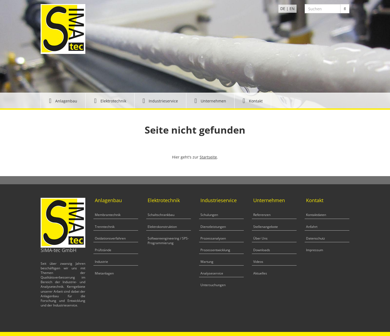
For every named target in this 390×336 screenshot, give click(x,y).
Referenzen (262, 214)
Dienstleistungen (213, 226)
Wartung (206, 261)
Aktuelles (260, 273)
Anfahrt (311, 226)
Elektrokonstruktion (162, 226)
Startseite (208, 157)
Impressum (314, 250)
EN (292, 8)
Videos (258, 261)
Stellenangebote (265, 226)
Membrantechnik (108, 214)
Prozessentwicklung (215, 250)
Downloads (261, 250)
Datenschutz (315, 238)
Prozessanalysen (213, 238)
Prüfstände (103, 250)
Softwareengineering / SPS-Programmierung (168, 240)
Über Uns (260, 238)
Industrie (101, 261)
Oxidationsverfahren (110, 238)
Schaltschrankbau (161, 214)
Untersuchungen (213, 285)
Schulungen (209, 214)
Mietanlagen (104, 273)
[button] (63, 100)
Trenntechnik (105, 226)
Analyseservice (211, 273)
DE (282, 8)
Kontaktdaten (316, 214)
